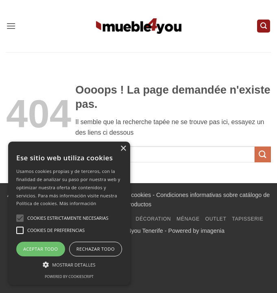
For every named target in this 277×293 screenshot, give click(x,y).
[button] (11, 26)
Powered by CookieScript (69, 276)
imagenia (213, 230)
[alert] (69, 213)
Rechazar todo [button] (95, 249)
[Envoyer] (263, 154)
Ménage (188, 219)
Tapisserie (247, 219)
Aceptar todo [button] (40, 249)
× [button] (123, 149)
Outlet (216, 219)
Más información (77, 203)
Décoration (153, 219)
